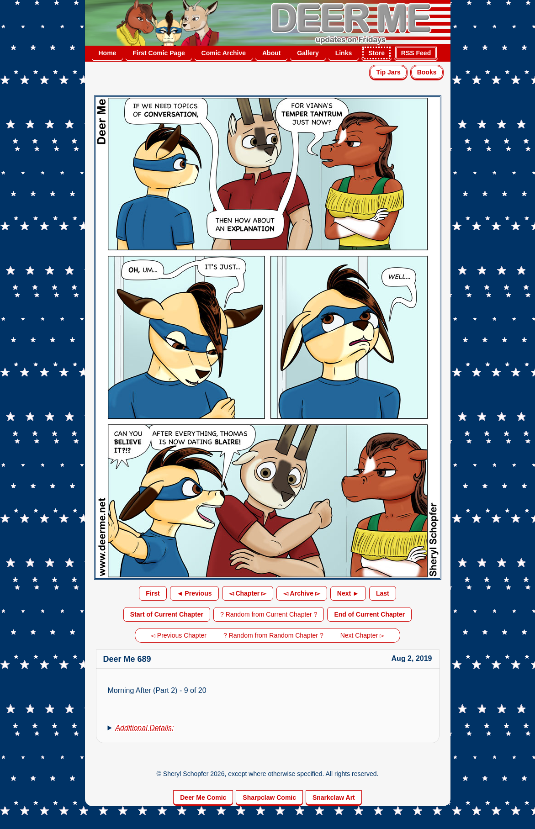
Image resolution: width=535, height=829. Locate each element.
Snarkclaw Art (334, 797)
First (152, 593)
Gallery (307, 53)
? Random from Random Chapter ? (273, 635)
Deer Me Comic (203, 797)
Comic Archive (223, 53)
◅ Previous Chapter (178, 635)
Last (382, 593)
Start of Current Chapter (166, 614)
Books (427, 72)
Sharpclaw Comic (269, 797)
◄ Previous (194, 593)
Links (343, 53)
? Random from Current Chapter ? (268, 614)
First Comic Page (158, 53)
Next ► (348, 593)
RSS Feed (416, 53)
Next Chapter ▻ (362, 635)
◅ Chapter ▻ (248, 593)
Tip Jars (388, 72)
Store (376, 53)
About (271, 53)
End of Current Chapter (369, 614)
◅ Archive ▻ (301, 593)
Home (108, 53)
